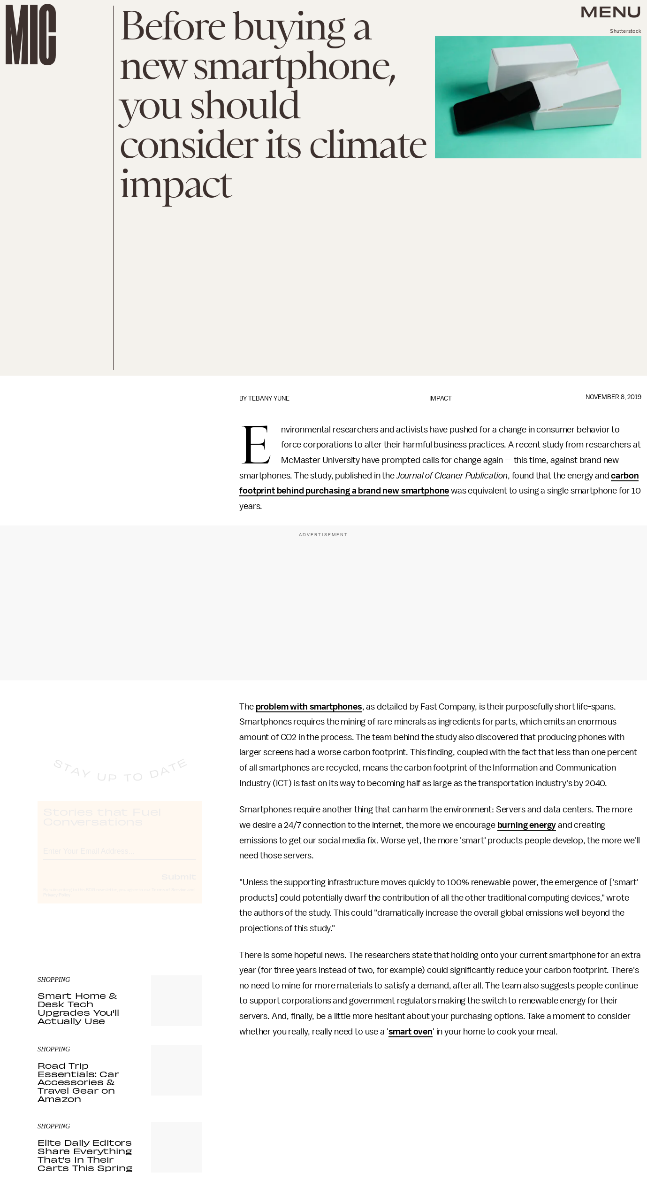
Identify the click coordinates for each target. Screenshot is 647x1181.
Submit (178, 885)
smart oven (410, 1031)
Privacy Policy (56, 904)
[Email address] (119, 859)
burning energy (526, 825)
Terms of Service (169, 898)
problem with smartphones (309, 706)
